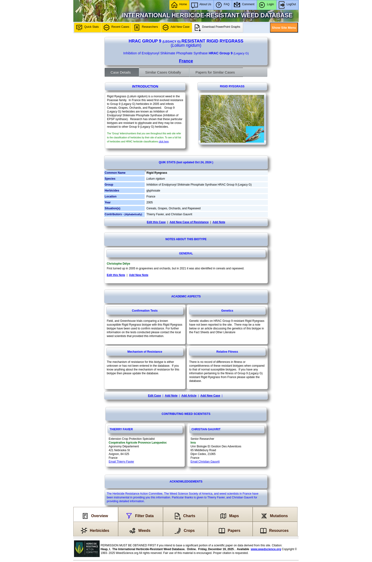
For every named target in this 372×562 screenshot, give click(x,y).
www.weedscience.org (266, 549)
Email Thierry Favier (121, 461)
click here (164, 141)
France (186, 61)
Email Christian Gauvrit (205, 461)
